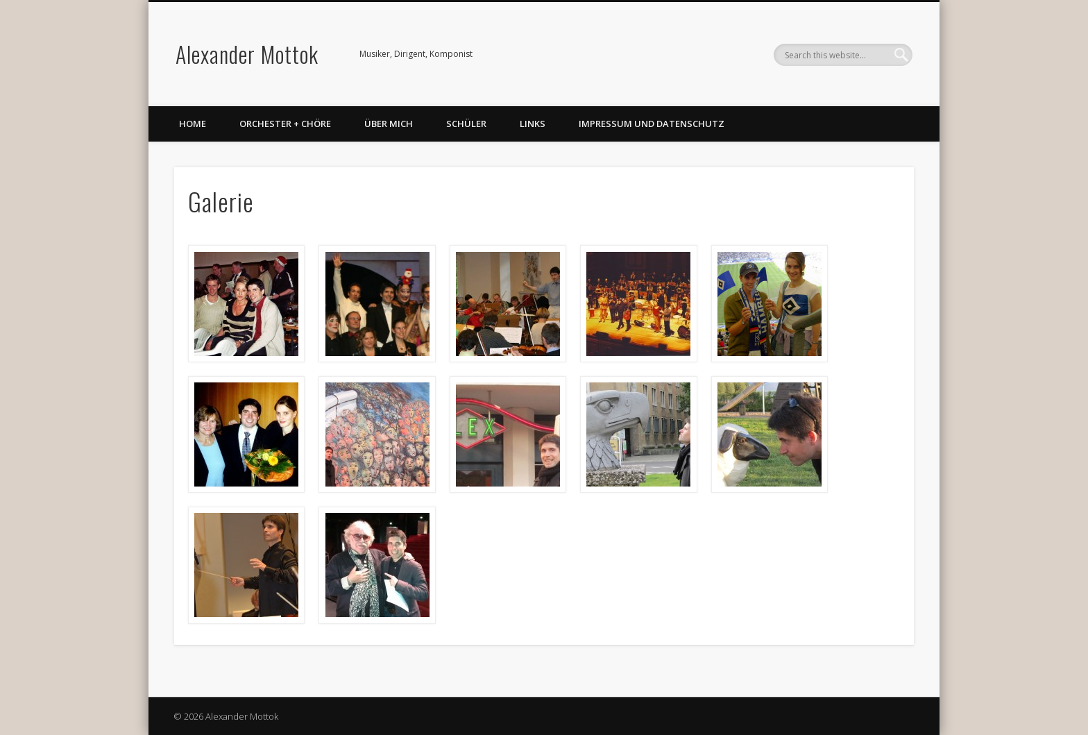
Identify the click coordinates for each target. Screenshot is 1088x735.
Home (192, 123)
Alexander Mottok (247, 53)
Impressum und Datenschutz (651, 123)
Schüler (466, 123)
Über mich (388, 123)
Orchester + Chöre (285, 123)
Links (532, 123)
